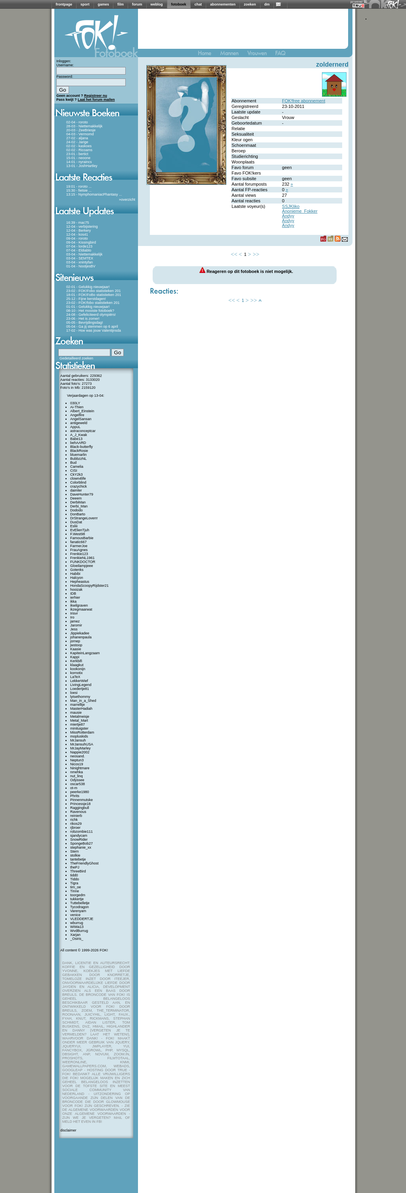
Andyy (288, 215)
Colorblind (78, 482)
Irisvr (74, 613)
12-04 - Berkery (78, 230)
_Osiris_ (76, 939)
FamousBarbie (82, 538)
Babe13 (76, 439)
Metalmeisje (79, 716)
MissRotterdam (82, 732)
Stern (74, 851)
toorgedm (77, 895)
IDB (73, 594)
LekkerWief (79, 681)
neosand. (77, 756)
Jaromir (76, 625)
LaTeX (75, 677)
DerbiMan (78, 502)
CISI (73, 471)
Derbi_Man (79, 506)
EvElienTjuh (79, 530)
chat (198, 4)
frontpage (64, 4)
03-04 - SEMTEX (79, 258)
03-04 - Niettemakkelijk (84, 254)
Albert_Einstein (82, 411)
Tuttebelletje (80, 903)
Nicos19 (76, 764)
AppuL (75, 427)
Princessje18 (80, 804)
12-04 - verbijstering (82, 227)
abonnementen (223, 4)
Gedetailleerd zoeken (76, 358)
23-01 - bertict (77, 154)
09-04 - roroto (77, 238)
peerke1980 (79, 792)
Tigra (74, 883)
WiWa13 (77, 927)
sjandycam (78, 836)
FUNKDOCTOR (82, 562)
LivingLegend (81, 685)
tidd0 (74, 875)
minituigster (79, 728)
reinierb (76, 816)
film (120, 4)
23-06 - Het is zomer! (83, 319)
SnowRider (79, 839)
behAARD (78, 443)
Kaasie (75, 649)
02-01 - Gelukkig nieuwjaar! (88, 287)
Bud (73, 463)
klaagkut (77, 665)
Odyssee (77, 780)
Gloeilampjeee (81, 566)
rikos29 (76, 824)
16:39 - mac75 (77, 223)
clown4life (78, 478)
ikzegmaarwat (81, 609)
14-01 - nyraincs (79, 162)
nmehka (76, 772)
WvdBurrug (79, 931)
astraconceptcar (83, 431)
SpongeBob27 (81, 843)
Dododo (76, 510)
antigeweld (78, 423)
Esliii (74, 526)
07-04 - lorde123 (79, 246)
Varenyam (78, 911)
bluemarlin (78, 455)
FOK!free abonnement (303, 100)
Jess (74, 629)
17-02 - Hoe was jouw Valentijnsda (93, 330)
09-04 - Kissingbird (81, 242)
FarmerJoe (79, 546)
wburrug (76, 923)
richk (74, 820)
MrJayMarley (80, 748)
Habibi (75, 574)
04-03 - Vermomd (80, 134)
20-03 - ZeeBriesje (81, 130)
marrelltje (77, 705)
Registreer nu (95, 96)
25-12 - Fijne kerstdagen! (86, 299)
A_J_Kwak (78, 435)
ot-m (73, 788)
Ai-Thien (77, 407)
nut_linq (76, 776)
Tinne (74, 891)
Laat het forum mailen (96, 100)
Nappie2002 (80, 752)
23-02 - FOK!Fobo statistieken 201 (93, 291)
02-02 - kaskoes (79, 146)
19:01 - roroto (77, 186)
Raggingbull (79, 808)
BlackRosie (79, 451)
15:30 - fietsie (77, 190)
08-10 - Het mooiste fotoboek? (90, 311)
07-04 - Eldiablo (78, 250)
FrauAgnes (79, 550)
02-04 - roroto (77, 122)
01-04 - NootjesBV (81, 266)
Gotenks (77, 570)
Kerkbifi (76, 661)
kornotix (76, 673)
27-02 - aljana (77, 138)
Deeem (76, 498)
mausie (76, 713)
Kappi (74, 657)
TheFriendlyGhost (84, 863)
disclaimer (68, 1130)
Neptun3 (77, 760)
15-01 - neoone (78, 158)
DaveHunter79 (81, 494)
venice (75, 915)
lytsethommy (80, 697)
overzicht (128, 200)
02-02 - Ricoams (79, 150)
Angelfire (77, 415)
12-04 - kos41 (77, 234)
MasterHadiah (81, 709)
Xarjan (75, 935)
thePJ (74, 867)
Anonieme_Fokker (299, 211)
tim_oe (75, 887)
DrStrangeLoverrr (84, 518)
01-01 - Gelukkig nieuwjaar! (88, 307)
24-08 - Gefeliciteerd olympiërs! (91, 315)
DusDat (76, 522)
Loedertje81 (79, 689)
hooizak (76, 590)
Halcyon (76, 578)
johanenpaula (81, 637)
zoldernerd (332, 64)
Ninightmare (80, 768)
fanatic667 (78, 542)
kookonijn (77, 669)
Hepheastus (79, 582)
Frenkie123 (79, 554)
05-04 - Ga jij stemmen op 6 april (92, 327)
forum (137, 4)
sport (85, 4)
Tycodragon (79, 907)
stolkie (75, 855)
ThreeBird (78, 871)
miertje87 (77, 724)
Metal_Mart (79, 720)
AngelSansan (81, 419)
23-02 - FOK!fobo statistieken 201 (93, 303)
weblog (157, 4)
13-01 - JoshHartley (82, 166)
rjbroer (75, 828)
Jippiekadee (79, 633)
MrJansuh (78, 740)
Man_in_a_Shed (83, 701)
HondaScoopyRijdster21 (89, 586)
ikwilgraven (79, 605)
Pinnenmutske (81, 800)
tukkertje (77, 899)
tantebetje (78, 859)
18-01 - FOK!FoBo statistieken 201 (93, 295)
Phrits (74, 796)
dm (267, 4)
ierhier (75, 597)
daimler (76, 490)
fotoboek (178, 4)
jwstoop (76, 645)
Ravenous (78, 812)
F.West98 (77, 534)
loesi (74, 693)
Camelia (76, 467)
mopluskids (79, 736)
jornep (75, 641)
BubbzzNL (78, 459)
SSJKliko (290, 206)
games (103, 4)
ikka (73, 601)
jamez (75, 621)
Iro (72, 617)
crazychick (78, 486)
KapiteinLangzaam (85, 653)
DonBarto (77, 514)
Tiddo (74, 879)
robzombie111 (81, 832)
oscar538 (77, 784)
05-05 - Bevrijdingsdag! (84, 323)
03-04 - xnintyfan (79, 262)
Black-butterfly (81, 447)
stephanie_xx (80, 847)
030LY (75, 403)
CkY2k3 (76, 474)
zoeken (250, 4)
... (90, 186)
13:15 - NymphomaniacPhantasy (92, 194)
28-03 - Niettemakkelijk (84, 126)
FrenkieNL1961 (82, 558)
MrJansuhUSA (81, 744)
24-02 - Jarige (77, 142)
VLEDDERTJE (81, 919)
